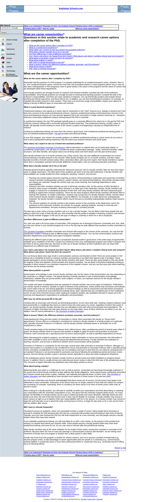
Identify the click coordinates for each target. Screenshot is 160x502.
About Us (126, 11)
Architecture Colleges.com (91, 477)
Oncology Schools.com (43, 488)
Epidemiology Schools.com (44, 482)
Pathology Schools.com (69, 490)
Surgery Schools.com (89, 494)
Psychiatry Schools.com (90, 492)
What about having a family (40, 66)
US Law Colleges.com (42, 496)
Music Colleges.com (109, 484)
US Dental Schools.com (90, 496)
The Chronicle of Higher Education (70, 311)
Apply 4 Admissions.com (43, 475)
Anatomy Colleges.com (43, 477)
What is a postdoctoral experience (43, 48)
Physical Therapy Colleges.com (112, 490)
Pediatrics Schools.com (90, 490)
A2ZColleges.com (67, 475)
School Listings (12, 40)
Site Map (83, 499)
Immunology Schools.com (110, 482)
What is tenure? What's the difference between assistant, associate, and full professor (64, 64)
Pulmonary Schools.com (110, 492)
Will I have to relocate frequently (42, 69)
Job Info (9, 66)
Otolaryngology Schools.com (44, 490)
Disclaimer (100, 499)
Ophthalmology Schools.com (70, 488)
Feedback (14, 11)
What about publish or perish (40, 60)
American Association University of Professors (46, 147)
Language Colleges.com (90, 484)
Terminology (11, 71)
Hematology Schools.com (90, 482)
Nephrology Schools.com (43, 486)
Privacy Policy (91, 499)
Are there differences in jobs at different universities (50, 54)
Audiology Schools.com (71, 8)
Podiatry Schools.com (68, 492)
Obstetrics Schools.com (110, 486)
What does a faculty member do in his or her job (48, 52)
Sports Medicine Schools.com (70, 494)
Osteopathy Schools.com (110, 488)
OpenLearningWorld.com (90, 475)
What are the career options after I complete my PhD (50, 45)
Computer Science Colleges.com (71, 480)
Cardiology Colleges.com (43, 480)
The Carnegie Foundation (34, 231)
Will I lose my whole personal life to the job (46, 62)
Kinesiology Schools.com (69, 484)
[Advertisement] (143, 49)
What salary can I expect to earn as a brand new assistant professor (56, 50)
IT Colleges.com (41, 484)
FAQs (8, 62)
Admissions (11, 49)
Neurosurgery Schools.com (91, 486)
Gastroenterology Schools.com (71, 482)
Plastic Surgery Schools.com (44, 492)
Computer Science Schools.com (92, 480)
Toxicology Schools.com (110, 494)
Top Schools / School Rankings (12, 75)
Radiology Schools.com (43, 494)
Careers (9, 44)
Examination (11, 54)
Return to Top (120, 448)
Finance (9, 58)
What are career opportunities (43, 34)
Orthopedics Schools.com (90, 488)
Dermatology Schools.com (110, 480)
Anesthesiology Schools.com (70, 477)
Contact (126, 7)
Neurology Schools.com (69, 486)
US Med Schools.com (68, 496)
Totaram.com (107, 475)
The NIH (57, 134)
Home (14, 7)
